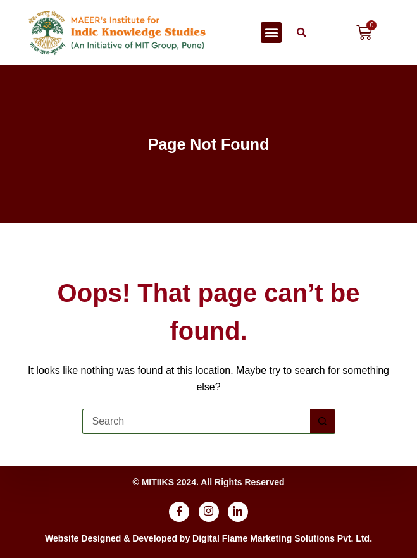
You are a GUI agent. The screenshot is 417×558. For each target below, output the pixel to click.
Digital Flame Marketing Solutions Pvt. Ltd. (282, 538)
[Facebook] (179, 512)
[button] (271, 32)
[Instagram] (209, 512)
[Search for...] (196, 421)
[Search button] (322, 421)
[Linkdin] (238, 512)
